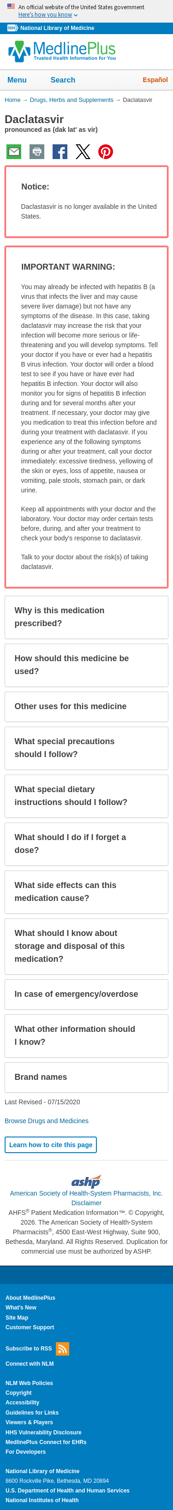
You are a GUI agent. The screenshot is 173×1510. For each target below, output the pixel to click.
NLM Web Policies (29, 1383)
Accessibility (22, 1402)
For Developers (26, 1452)
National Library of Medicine (57, 28)
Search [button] (69, 81)
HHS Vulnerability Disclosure (44, 1432)
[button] (153, 187)
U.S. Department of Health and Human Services (68, 1490)
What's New (21, 1307)
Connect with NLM (30, 1364)
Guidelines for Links (32, 1412)
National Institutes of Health (42, 1500)
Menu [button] (23, 81)
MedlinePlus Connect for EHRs (46, 1442)
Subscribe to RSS (37, 1349)
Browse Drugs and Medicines (47, 1121)
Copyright (19, 1393)
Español (155, 79)
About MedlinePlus (30, 1298)
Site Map (17, 1318)
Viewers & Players (29, 1422)
